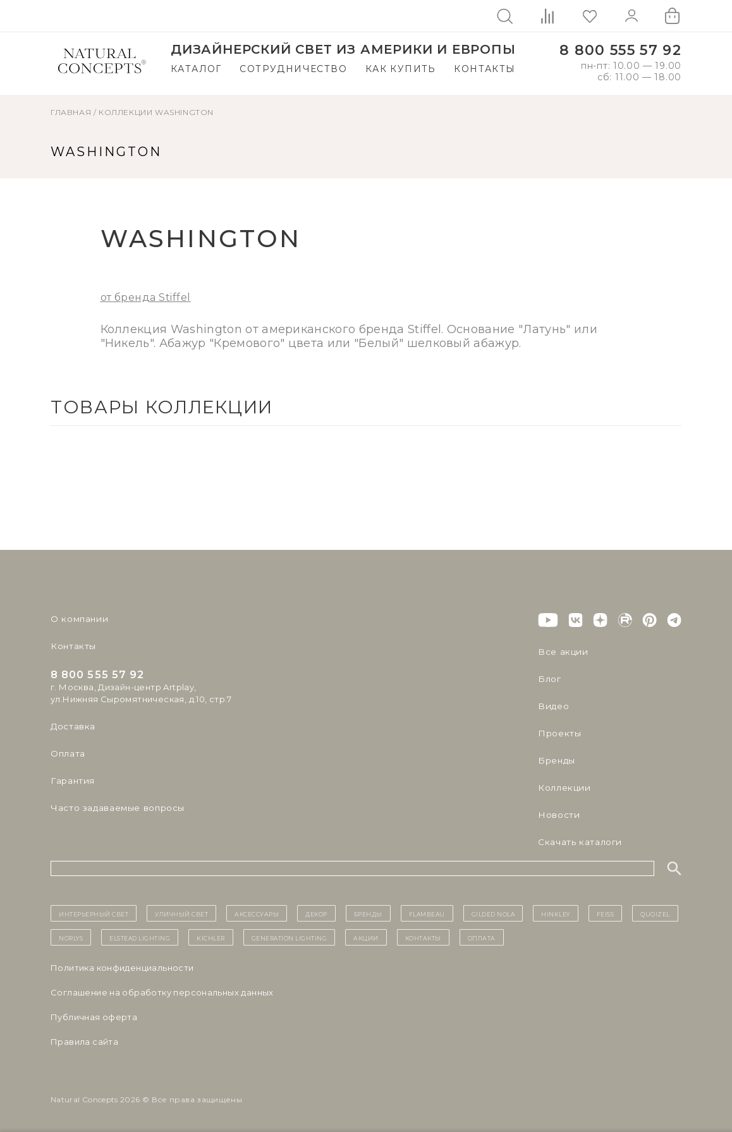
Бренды (555, 760)
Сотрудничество (293, 69)
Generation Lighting (289, 937)
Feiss (605, 913)
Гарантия (71, 781)
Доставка (72, 726)
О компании (77, 619)
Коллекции (125, 112)
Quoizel (655, 913)
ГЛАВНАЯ (71, 112)
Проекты (558, 733)
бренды (368, 913)
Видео (552, 706)
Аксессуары (257, 913)
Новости (558, 815)
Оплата (67, 753)
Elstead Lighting (139, 937)
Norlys (71, 937)
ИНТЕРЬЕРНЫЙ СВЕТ (93, 913)
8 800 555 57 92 (620, 50)
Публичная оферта (94, 1017)
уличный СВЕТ (181, 913)
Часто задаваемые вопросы (115, 808)
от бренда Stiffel (146, 297)
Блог (548, 679)
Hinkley (555, 913)
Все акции (560, 652)
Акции (366, 937)
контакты (423, 937)
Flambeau (427, 913)
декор (316, 913)
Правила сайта (84, 1042)
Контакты (484, 69)
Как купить (400, 69)
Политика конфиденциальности (122, 968)
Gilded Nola (493, 913)
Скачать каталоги (577, 842)
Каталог (196, 69)
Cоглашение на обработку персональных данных (162, 992)
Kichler (211, 937)
